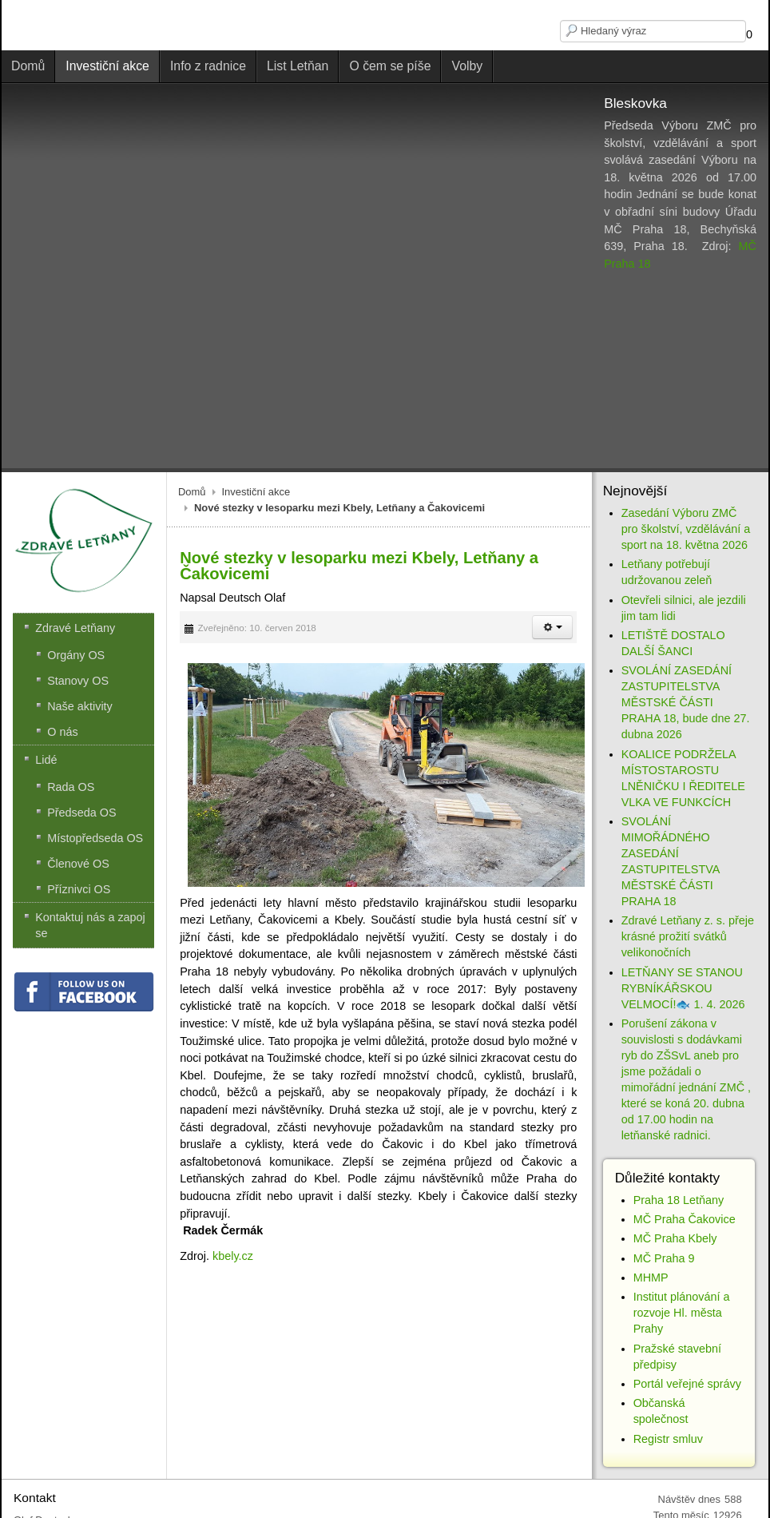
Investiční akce (256, 492)
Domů (192, 492)
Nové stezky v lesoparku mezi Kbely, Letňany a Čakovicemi (359, 565)
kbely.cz (232, 1256)
